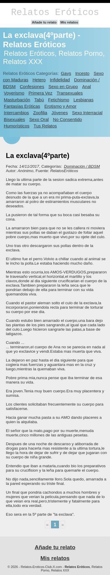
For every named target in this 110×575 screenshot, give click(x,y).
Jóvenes (59, 112)
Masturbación (17, 99)
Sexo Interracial (87, 112)
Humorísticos (16, 125)
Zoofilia (40, 112)
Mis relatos (69, 22)
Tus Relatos (45, 125)
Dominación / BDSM (82, 166)
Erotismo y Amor (60, 106)
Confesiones (32, 86)
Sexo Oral (39, 119)
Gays (66, 73)
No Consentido (67, 119)
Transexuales (70, 92)
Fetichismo (58, 99)
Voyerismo (14, 92)
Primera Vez (40, 92)
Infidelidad (60, 79)
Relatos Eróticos (55, 12)
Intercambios (16, 112)
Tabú (39, 99)
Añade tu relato (44, 22)
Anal (86, 86)
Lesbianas (83, 99)
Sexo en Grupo (63, 86)
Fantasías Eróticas (22, 106)
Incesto (82, 73)
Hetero (39, 79)
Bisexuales (14, 119)
